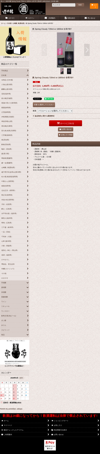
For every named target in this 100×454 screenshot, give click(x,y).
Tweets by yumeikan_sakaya (11, 409)
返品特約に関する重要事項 (43, 116)
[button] (44, 50)
